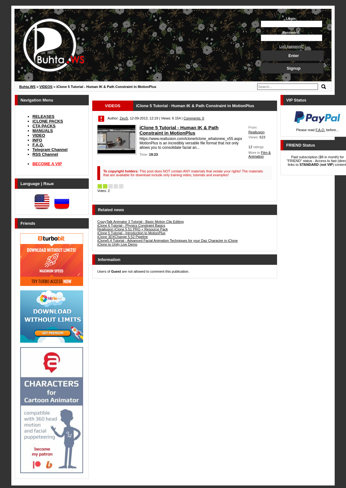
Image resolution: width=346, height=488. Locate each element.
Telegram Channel (50, 149)
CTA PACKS (43, 126)
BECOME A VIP (47, 163)
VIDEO (38, 135)
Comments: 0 (194, 118)
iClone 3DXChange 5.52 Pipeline (122, 237)
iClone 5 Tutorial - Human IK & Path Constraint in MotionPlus (178, 130)
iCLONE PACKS (47, 121)
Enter (293, 55)
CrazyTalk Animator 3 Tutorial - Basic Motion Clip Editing (140, 222)
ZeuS (124, 118)
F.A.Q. (38, 144)
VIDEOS (112, 105)
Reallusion (256, 132)
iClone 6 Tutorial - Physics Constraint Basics (131, 225)
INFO (37, 140)
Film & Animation (259, 154)
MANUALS (42, 130)
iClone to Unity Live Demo (117, 244)
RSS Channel (45, 154)
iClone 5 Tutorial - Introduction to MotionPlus (131, 233)
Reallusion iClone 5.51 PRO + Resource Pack (132, 229)
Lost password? (291, 46)
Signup (294, 68)
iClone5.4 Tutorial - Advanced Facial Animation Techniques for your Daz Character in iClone (167, 240)
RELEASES (43, 116)
